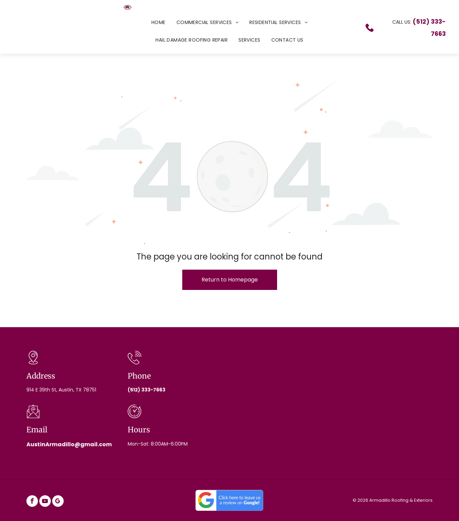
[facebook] (32, 501)
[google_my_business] (58, 501)
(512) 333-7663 (146, 389)
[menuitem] (158, 22)
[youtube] (45, 501)
